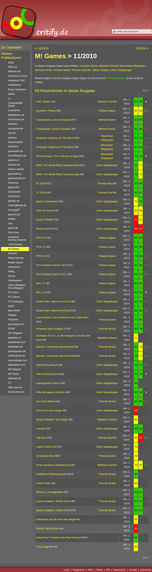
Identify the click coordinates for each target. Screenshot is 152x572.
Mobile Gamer (15, 262)
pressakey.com (16, 324)
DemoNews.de (16, 119)
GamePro (13, 146)
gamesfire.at (14, 173)
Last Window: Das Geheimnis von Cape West (62, 317)
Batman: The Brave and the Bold (55, 346)
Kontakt (133, 570)
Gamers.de (14, 164)
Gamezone (14, 196)
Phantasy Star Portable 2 (50, 328)
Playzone (13, 319)
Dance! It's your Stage (49, 410)
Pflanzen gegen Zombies (50, 392)
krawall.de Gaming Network (17, 238)
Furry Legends (44, 546)
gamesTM (13, 187)
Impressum (145, 570)
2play (11, 62)
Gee (10, 223)
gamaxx (12, 137)
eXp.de (12, 133)
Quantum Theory (46, 110)
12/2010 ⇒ (142, 48)
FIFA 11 (40, 237)
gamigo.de (13, 200)
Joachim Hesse (88, 65)
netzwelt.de (14, 267)
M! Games (50, 56)
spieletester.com (17, 342)
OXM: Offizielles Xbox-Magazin (16, 286)
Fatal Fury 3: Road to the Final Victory (58, 537)
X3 (9, 382)
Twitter (99, 570)
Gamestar (13, 182)
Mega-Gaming (15, 257)
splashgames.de (17, 351)
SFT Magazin (15, 333)
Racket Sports (44, 228)
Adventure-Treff (16, 80)
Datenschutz (119, 570)
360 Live (12, 66)
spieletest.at (14, 337)
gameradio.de (15, 151)
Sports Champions (47, 201)
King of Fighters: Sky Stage (52, 419)
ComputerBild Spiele (15, 104)
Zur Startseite (11, 47)
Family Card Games (47, 528)
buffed (11, 94)
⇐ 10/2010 (42, 48)
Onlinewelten (15, 280)
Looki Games (15, 244)
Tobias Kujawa (100, 70)
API (108, 570)
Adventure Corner (17, 76)
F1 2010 (41, 183)
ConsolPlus (14, 110)
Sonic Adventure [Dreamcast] (53, 464)
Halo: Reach (43, 101)
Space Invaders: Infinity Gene (53, 501)
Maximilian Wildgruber (132, 65)
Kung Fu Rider (44, 219)
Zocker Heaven (16, 391)
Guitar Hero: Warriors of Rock (53, 301)
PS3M (11, 328)
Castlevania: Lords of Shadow (53, 119)
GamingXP (14, 210)
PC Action (13, 292)
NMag (11, 271)
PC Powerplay (15, 301)
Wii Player (13, 374)
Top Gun (41, 437)
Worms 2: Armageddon (49, 492)
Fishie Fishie (43, 483)
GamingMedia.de (17, 205)
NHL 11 (40, 283)
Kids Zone (13, 232)
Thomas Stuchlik (81, 70)
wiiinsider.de (14, 378)
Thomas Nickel (61, 70)
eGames (12, 123)
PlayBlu (12, 315)
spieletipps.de (15, 346)
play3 (11, 306)
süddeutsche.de (16, 355)
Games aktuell (16, 169)
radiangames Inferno (48, 383)
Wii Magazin (14, 369)
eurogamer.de (15, 128)
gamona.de (14, 214)
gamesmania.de (16, 178)
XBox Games (15, 387)
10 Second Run (45, 455)
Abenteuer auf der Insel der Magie (56, 519)
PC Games (14, 296)
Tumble (40, 428)
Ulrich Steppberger (121, 70)
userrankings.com (17, 360)
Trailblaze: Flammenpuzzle (51, 474)
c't (9, 98)
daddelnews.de (16, 115)
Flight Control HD (46, 446)
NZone (11, 276)
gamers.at (13, 160)
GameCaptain (15, 142)
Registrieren (79, 570)
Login (66, 570)
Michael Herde (43, 70)
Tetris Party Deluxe (47, 364)
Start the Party (44, 210)
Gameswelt (14, 191)
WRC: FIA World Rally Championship (57, 165)
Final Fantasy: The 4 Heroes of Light (57, 156)
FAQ (90, 570)
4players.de (14, 71)
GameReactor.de (17, 155)
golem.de (13, 228)
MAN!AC (12, 253)
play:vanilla (14, 310)
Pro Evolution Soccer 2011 (51, 265)
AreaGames (14, 84)
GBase (11, 218)
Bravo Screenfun (17, 89)
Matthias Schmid (108, 65)
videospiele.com (16, 364)
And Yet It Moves (46, 401)
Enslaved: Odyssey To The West (55, 137)
